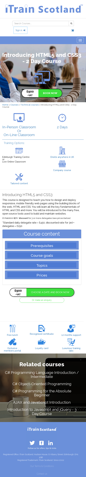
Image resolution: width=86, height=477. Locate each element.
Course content (42, 234)
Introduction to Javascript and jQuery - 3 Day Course (42, 411)
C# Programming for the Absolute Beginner (41, 393)
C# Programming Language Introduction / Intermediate (42, 374)
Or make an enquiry (42, 300)
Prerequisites (42, 246)
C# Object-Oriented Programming (41, 384)
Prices (42, 275)
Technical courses (29, 105)
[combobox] (40, 23)
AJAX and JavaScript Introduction (42, 402)
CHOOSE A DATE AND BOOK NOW (50, 292)
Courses (14, 105)
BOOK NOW (50, 93)
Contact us (42, 473)
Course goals (42, 255)
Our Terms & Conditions (42, 466)
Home (5, 105)
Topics (41, 265)
